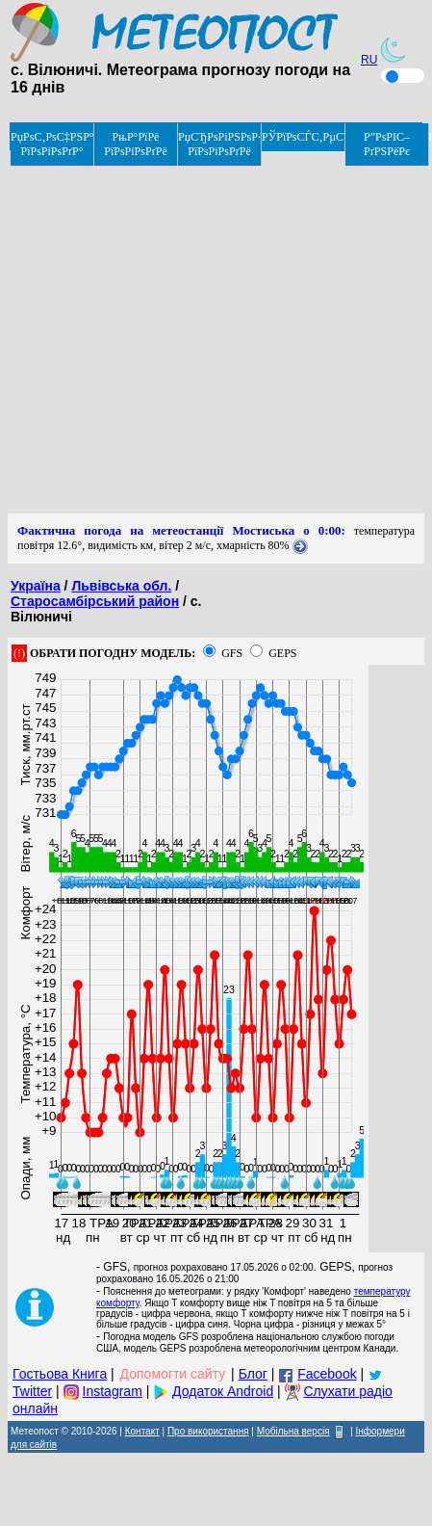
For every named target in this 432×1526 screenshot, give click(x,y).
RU (369, 59)
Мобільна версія (293, 1431)
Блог (253, 1373)
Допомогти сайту (173, 1373)
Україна (36, 585)
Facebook (326, 1373)
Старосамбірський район (95, 601)
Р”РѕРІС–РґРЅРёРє (387, 144)
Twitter (32, 1391)
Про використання (208, 1431)
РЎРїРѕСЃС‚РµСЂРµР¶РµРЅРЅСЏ (303, 137)
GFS (231, 653)
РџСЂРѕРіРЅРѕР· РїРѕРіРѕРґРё (219, 144)
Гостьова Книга (60, 1373)
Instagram (112, 1391)
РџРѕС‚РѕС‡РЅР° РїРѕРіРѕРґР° (52, 144)
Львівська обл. (121, 585)
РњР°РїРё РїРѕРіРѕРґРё (135, 144)
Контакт (142, 1431)
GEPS (282, 653)
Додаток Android (222, 1391)
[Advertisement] (180, 332)
